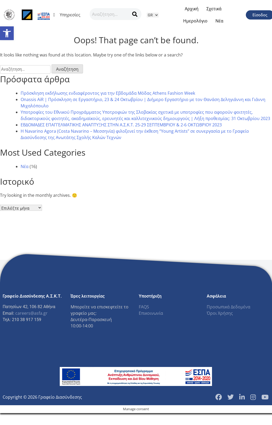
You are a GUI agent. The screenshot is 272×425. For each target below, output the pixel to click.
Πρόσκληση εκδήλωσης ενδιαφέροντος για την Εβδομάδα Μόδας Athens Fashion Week (108, 93)
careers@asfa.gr (31, 313)
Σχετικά (214, 9)
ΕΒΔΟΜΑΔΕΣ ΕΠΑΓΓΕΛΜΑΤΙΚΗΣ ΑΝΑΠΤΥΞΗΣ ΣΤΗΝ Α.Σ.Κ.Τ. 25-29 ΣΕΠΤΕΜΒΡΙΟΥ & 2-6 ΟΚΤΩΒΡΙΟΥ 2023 (121, 125)
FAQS (144, 307)
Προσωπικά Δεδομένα (228, 307)
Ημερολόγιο (195, 21)
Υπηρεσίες (68, 14)
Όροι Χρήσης (220, 313)
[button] (7, 33)
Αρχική (192, 9)
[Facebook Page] (219, 397)
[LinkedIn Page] (242, 397)
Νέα (219, 21)
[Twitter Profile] (230, 397)
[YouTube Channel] (265, 397)
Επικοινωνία (151, 313)
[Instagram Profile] (253, 397)
